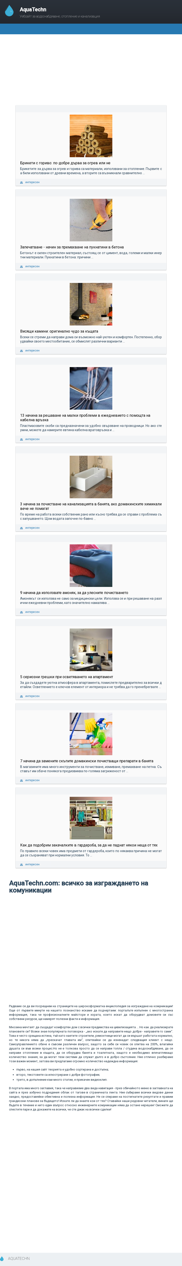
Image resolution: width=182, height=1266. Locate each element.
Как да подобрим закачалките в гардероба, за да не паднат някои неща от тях (89, 845)
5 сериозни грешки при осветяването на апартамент (66, 677)
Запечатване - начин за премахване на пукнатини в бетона (72, 247)
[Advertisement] (91, 70)
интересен (32, 182)
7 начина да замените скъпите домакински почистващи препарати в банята (86, 761)
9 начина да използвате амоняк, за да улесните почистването (74, 592)
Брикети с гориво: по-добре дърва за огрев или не (65, 163)
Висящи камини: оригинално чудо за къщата (59, 331)
